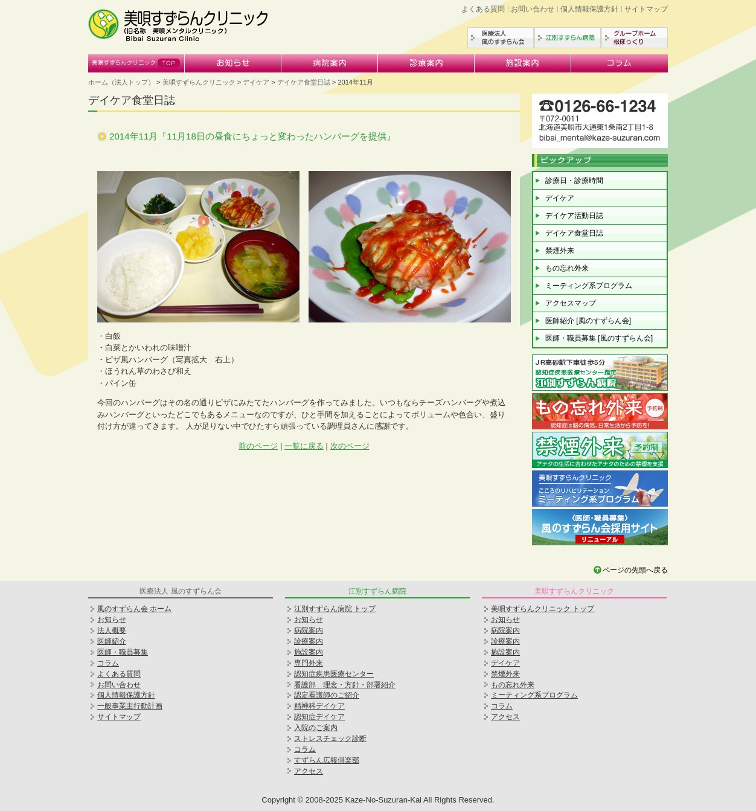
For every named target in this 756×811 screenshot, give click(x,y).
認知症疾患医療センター (334, 674)
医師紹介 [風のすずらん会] (588, 320)
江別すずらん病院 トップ (335, 608)
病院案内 (329, 63)
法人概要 (111, 630)
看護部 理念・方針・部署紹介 (345, 685)
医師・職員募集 (122, 652)
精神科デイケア (319, 706)
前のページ (258, 445)
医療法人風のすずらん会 (500, 37)
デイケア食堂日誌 (303, 82)
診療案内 (426, 63)
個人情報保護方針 (589, 9)
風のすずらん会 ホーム (134, 608)
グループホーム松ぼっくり (634, 37)
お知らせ (233, 63)
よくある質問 (483, 9)
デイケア (256, 82)
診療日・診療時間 (574, 180)
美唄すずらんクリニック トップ (542, 608)
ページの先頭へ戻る (635, 570)
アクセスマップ (570, 303)
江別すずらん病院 (567, 37)
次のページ (350, 445)
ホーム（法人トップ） (121, 82)
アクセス (308, 771)
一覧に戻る (304, 445)
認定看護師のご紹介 (326, 695)
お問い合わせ (532, 9)
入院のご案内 (316, 727)
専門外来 (308, 663)
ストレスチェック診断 (330, 738)
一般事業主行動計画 (129, 706)
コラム (619, 63)
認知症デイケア (319, 717)
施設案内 (523, 63)
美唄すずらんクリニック (136, 63)
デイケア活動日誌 (574, 215)
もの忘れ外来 (567, 268)
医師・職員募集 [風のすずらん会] (599, 338)
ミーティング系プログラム (588, 285)
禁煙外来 (559, 250)
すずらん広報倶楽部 (326, 760)
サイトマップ (646, 9)
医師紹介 (111, 641)
